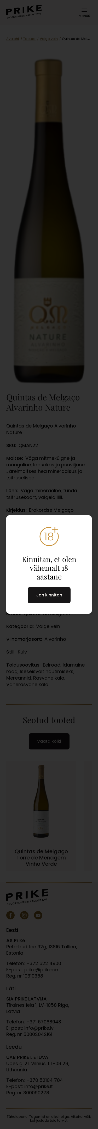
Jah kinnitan (49, 595)
